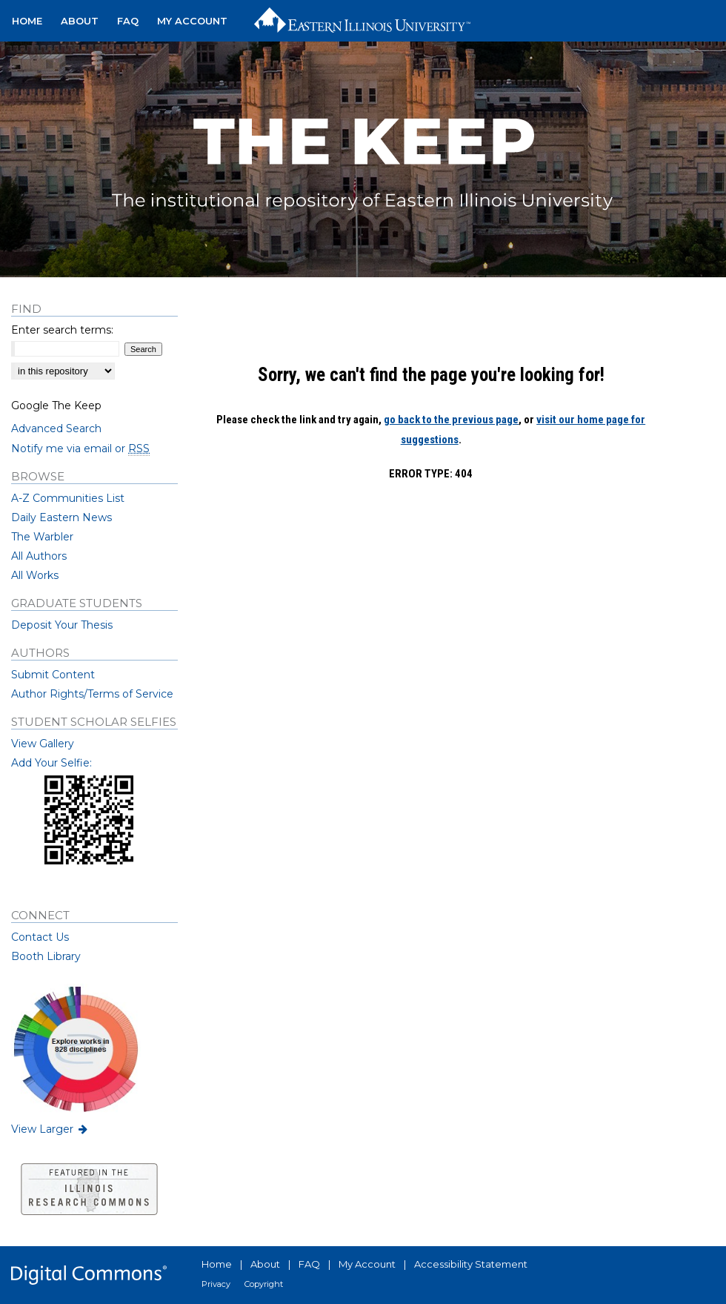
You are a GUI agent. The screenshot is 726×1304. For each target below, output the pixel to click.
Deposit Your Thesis (62, 625)
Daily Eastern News (61, 517)
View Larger (50, 1129)
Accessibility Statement (470, 1264)
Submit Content (53, 674)
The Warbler (42, 536)
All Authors (39, 556)
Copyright (263, 1284)
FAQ (309, 1264)
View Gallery (42, 743)
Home (217, 1264)
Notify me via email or (80, 448)
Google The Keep (56, 405)
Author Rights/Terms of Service (92, 694)
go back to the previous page (451, 419)
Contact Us (40, 937)
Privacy (216, 1284)
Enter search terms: (62, 330)
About (265, 1264)
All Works (35, 575)
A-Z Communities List (67, 498)
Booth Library (46, 956)
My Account (367, 1264)
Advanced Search (56, 428)
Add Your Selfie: (51, 763)
